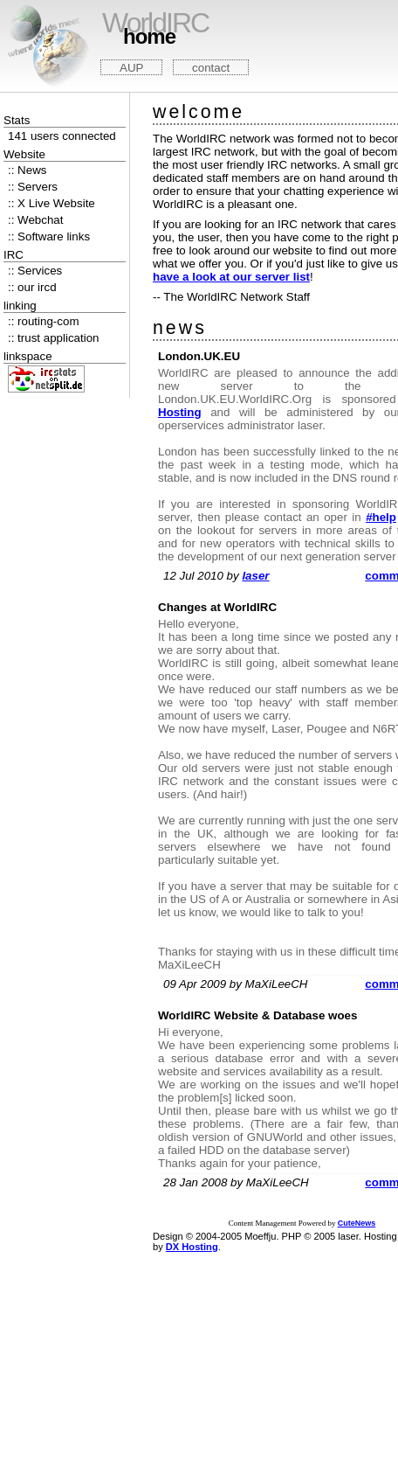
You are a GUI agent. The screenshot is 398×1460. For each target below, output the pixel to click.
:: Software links (49, 236)
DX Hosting (192, 1246)
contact (211, 67)
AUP (131, 67)
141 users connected (62, 136)
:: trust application (53, 337)
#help (381, 517)
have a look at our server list (231, 276)
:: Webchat (35, 219)
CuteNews (357, 1223)
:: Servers (33, 186)
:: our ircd (32, 287)
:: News (27, 170)
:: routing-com (43, 321)
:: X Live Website (51, 203)
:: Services (35, 270)
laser (255, 575)
